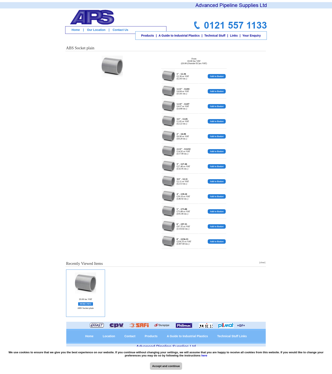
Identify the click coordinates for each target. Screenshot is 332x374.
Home (76, 30)
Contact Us (120, 30)
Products (147, 35)
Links (234, 35)
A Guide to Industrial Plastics (179, 35)
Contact (129, 336)
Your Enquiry (251, 35)
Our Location (96, 30)
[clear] (262, 262)
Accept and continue (166, 366)
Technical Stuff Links (232, 336)
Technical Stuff (214, 35)
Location (109, 336)
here (204, 355)
